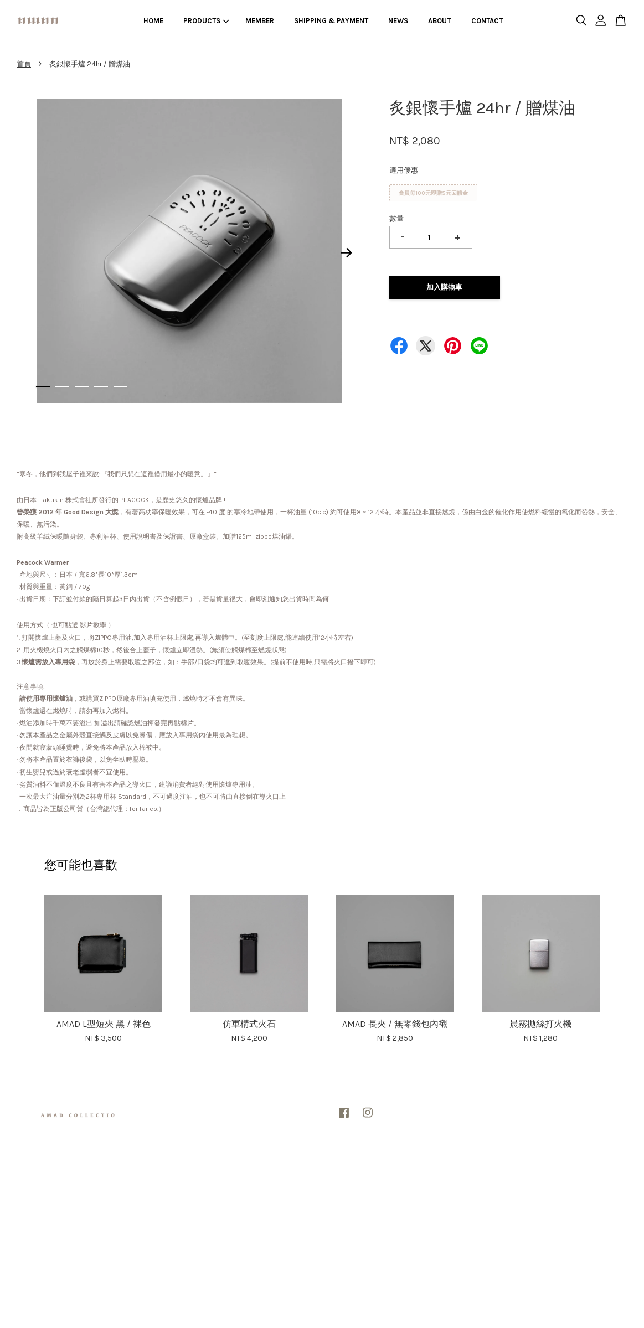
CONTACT (487, 21)
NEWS (398, 21)
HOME (153, 21)
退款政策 (336, 1178)
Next (346, 252)
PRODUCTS (206, 21)
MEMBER (259, 21)
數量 (396, 218)
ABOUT (439, 21)
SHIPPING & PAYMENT (331, 21)
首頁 (24, 64)
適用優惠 (403, 170)
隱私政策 (307, 1178)
